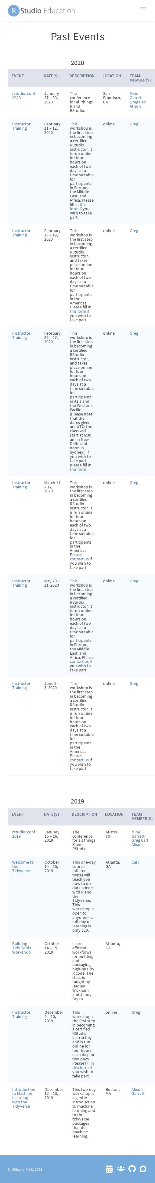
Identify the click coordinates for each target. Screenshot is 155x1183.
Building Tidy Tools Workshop (21, 948)
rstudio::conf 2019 (23, 834)
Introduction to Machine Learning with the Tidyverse (23, 1098)
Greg (134, 102)
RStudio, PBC (22, 1169)
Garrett (136, 97)
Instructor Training (21, 126)
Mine (134, 93)
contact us (79, 559)
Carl (142, 102)
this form (78, 206)
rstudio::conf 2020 (23, 95)
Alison (135, 106)
